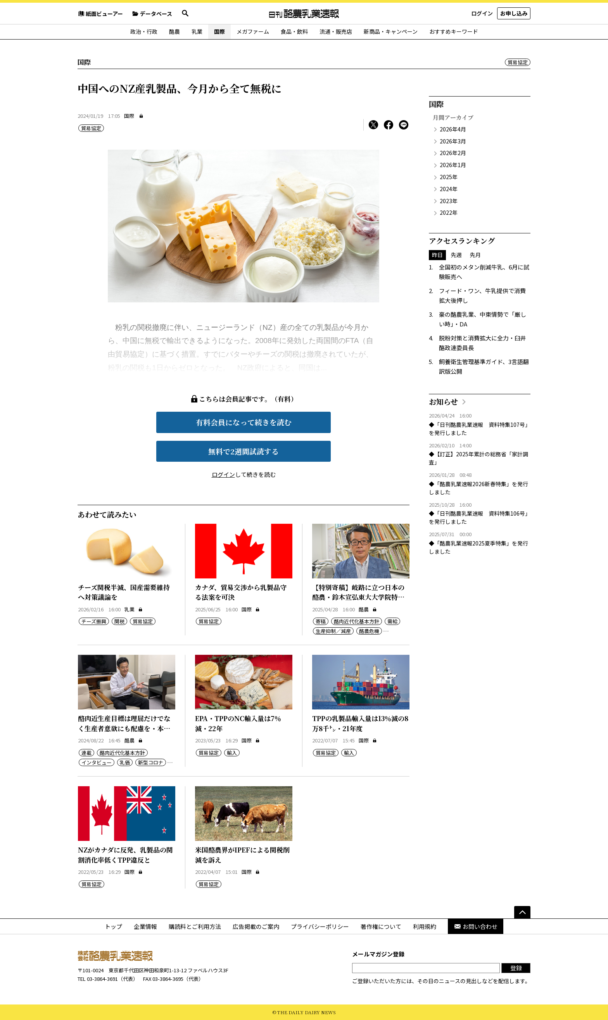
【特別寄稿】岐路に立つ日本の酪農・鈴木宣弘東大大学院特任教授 (358, 597)
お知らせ (443, 401)
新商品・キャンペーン (391, 31)
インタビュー (96, 762)
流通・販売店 (336, 31)
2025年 (449, 177)
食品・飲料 (294, 31)
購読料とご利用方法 (195, 926)
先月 (475, 255)
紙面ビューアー (100, 13)
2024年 (449, 189)
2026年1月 (453, 165)
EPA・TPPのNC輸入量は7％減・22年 (238, 723)
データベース (152, 13)
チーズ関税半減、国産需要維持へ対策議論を (124, 592)
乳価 (125, 762)
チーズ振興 (93, 621)
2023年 (449, 201)
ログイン (482, 13)
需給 (392, 621)
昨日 (437, 255)
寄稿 (321, 621)
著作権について (381, 926)
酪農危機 (369, 631)
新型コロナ (150, 762)
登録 (516, 968)
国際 (219, 31)
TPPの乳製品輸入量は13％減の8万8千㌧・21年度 (360, 723)
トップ (113, 926)
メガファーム (253, 31)
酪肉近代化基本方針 (356, 621)
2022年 (449, 212)
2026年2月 (453, 153)
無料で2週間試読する (243, 451)
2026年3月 (453, 141)
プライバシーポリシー (320, 926)
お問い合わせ (475, 926)
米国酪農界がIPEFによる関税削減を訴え (242, 855)
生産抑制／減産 (333, 631)
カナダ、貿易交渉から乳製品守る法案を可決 (241, 592)
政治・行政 (143, 31)
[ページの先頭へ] (522, 912)
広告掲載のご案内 (256, 926)
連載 (86, 752)
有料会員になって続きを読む (244, 422)
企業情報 (145, 926)
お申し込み (513, 13)
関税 (119, 621)
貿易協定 (518, 62)
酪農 (174, 31)
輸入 (232, 752)
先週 (456, 255)
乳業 (197, 31)
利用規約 (424, 926)
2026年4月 (453, 129)
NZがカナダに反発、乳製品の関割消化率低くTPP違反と (125, 855)
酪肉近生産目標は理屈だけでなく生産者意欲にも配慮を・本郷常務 (124, 728)
